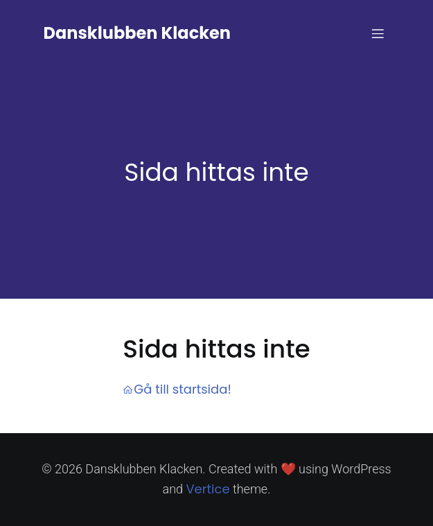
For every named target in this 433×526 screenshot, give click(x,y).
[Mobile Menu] (378, 33)
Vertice (207, 489)
